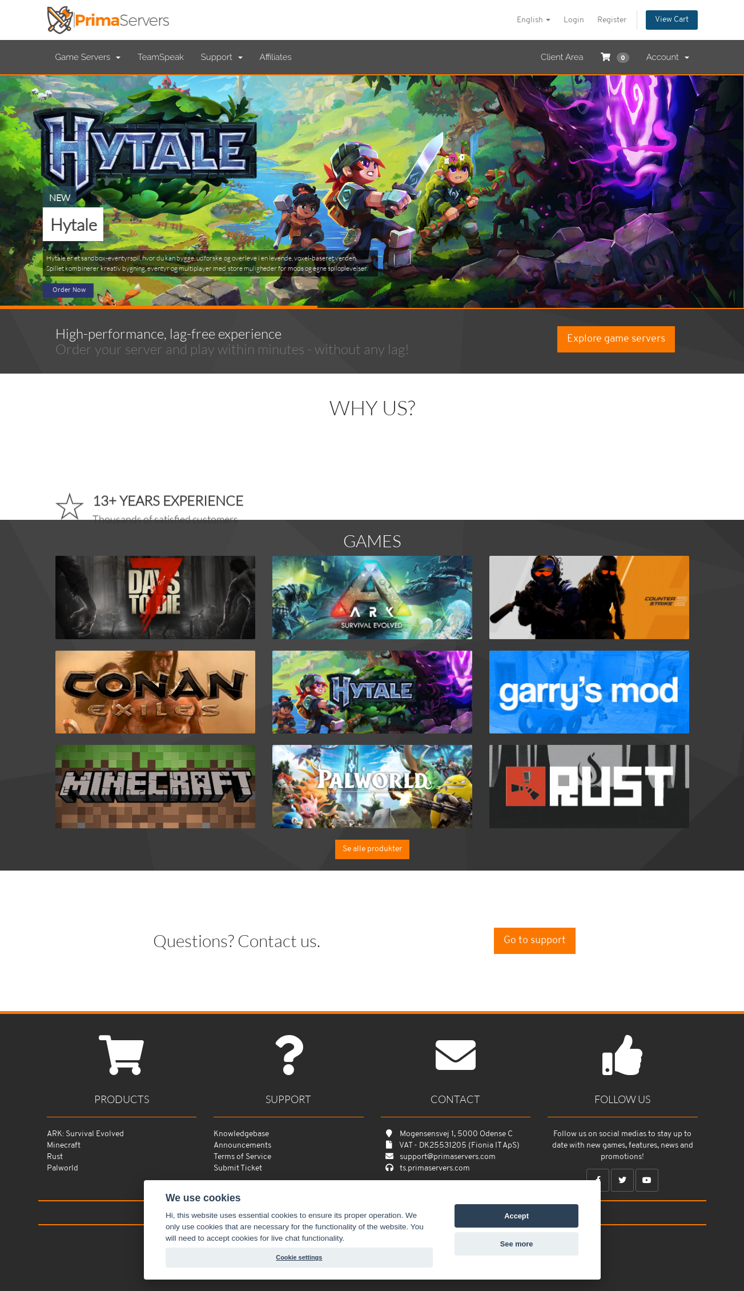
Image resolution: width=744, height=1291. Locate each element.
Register (611, 20)
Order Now (68, 290)
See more (516, 1244)
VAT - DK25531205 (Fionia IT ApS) (459, 1145)
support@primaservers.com (448, 1157)
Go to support (535, 940)
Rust (55, 1157)
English (533, 20)
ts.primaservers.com (435, 1168)
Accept (516, 1216)
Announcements (242, 1145)
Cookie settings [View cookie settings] (299, 1257)
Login (574, 20)
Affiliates (276, 57)
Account (667, 57)
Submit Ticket (238, 1168)
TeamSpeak (161, 57)
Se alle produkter (372, 849)
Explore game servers (616, 339)
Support (222, 57)
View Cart (672, 19)
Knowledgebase (241, 1134)
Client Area (562, 57)
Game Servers (87, 57)
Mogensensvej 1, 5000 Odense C (456, 1134)
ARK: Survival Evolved (85, 1134)
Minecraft (64, 1145)
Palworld (62, 1168)
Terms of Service (242, 1157)
